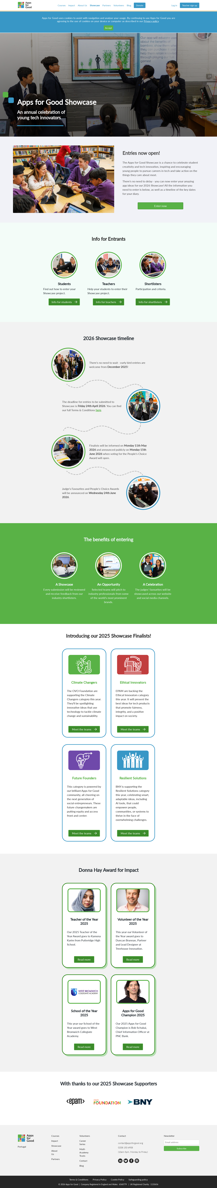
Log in (174, 5)
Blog (129, 5)
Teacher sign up (189, 5)
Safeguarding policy (138, 1179)
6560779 (123, 1184)
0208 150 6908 (125, 1147)
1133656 (154, 1184)
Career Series (82, 1142)
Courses (62, 5)
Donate (139, 5)
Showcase (95, 5)
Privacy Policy (99, 1179)
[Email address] (181, 1142)
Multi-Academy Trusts (83, 1152)
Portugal (22, 1146)
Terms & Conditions (78, 1179)
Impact (71, 5)
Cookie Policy (117, 1179)
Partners (106, 5)
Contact (83, 1160)
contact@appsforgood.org (130, 1143)
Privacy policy (151, 21)
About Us (82, 5)
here (98, 410)
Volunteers (118, 5)
